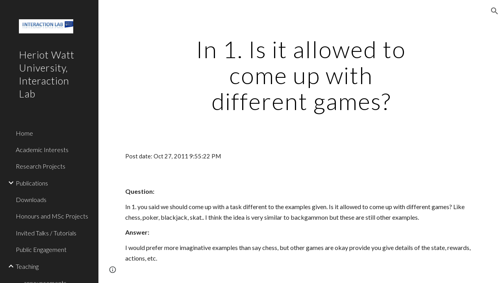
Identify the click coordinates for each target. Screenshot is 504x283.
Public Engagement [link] (41, 249)
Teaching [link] (27, 266)
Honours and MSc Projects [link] (52, 216)
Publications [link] (32, 183)
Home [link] (24, 133)
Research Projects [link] (40, 166)
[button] (494, 11)
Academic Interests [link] (42, 149)
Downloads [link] (31, 199)
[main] (301, 75)
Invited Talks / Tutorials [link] (46, 233)
